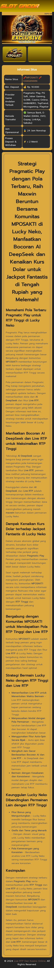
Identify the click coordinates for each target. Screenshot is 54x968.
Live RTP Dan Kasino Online (30, 961)
